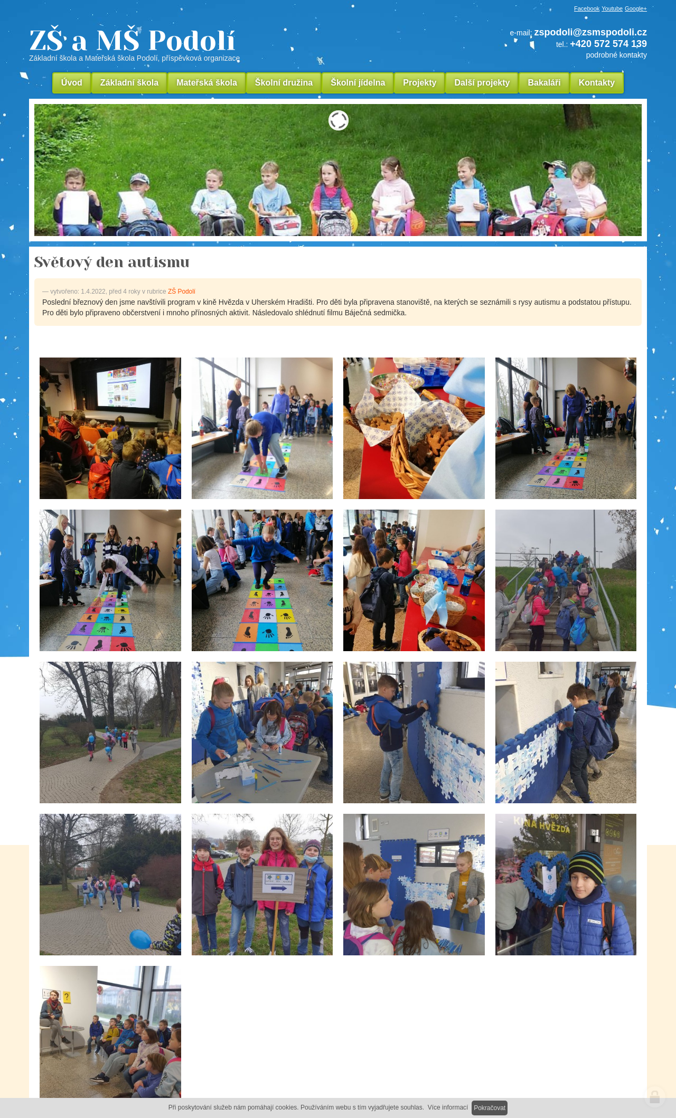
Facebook (586, 8)
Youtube (612, 8)
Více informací (448, 1107)
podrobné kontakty (616, 55)
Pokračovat (489, 1108)
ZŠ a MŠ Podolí (206, 44)
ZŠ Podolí (181, 291)
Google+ (636, 8)
